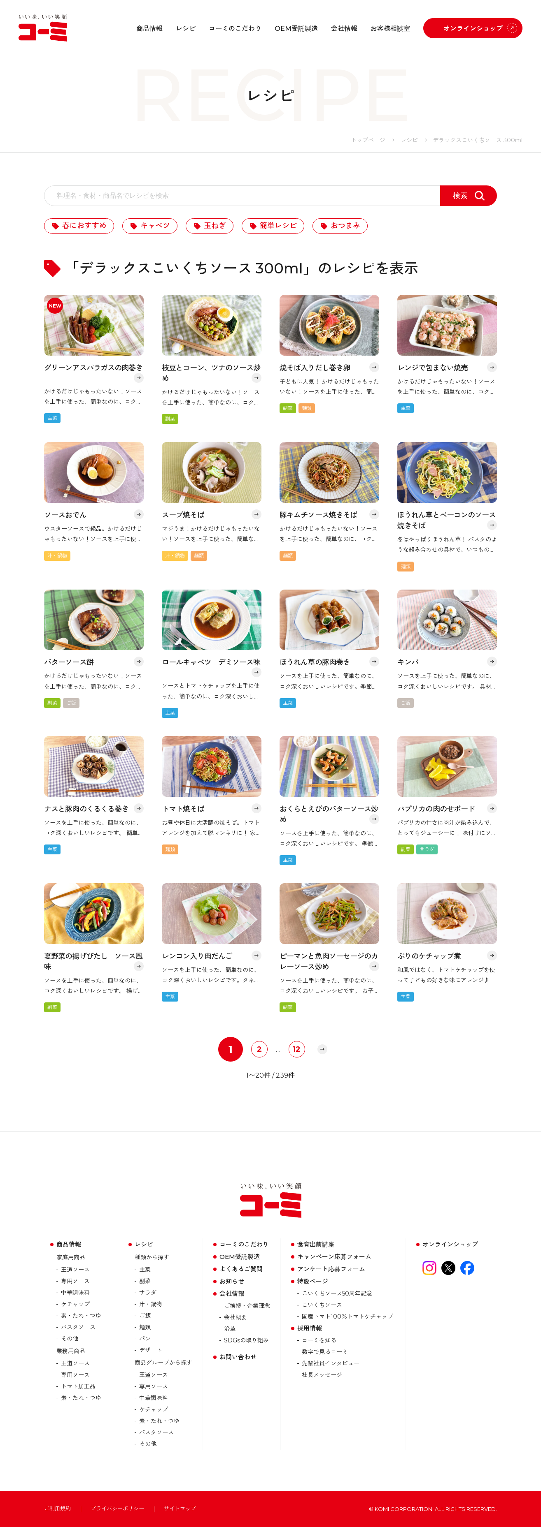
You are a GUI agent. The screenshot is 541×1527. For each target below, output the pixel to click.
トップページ (368, 140)
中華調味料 (75, 1292)
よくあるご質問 (241, 1269)
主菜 (145, 1269)
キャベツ (155, 225)
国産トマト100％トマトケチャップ (347, 1316)
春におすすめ (84, 225)
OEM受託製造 (296, 28)
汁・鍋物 (150, 1304)
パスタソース (78, 1327)
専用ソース (75, 1281)
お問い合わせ (238, 1357)
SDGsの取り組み (246, 1340)
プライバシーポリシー (117, 1508)
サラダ (147, 1292)
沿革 (230, 1329)
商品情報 (149, 28)
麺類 (145, 1327)
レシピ (186, 28)
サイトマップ (180, 1508)
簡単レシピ (278, 225)
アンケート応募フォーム (331, 1269)
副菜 (145, 1281)
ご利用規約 (57, 1508)
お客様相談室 (390, 28)
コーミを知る (319, 1340)
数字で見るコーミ (325, 1352)
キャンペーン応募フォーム (334, 1257)
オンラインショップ (473, 28)
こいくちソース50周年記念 (337, 1293)
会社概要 (235, 1317)
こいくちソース (322, 1305)
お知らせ (231, 1281)
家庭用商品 (70, 1257)
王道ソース (75, 1269)
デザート (150, 1350)
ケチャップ (75, 1304)
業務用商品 (70, 1351)
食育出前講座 (315, 1244)
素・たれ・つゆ (81, 1315)
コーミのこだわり (235, 28)
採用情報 (309, 1328)
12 (297, 1049)
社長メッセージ (322, 1375)
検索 (460, 196)
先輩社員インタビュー (330, 1363)
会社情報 (344, 28)
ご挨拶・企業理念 (247, 1306)
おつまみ (345, 225)
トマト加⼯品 (78, 1386)
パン (145, 1338)
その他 (69, 1338)
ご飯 (145, 1315)
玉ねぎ (215, 225)
